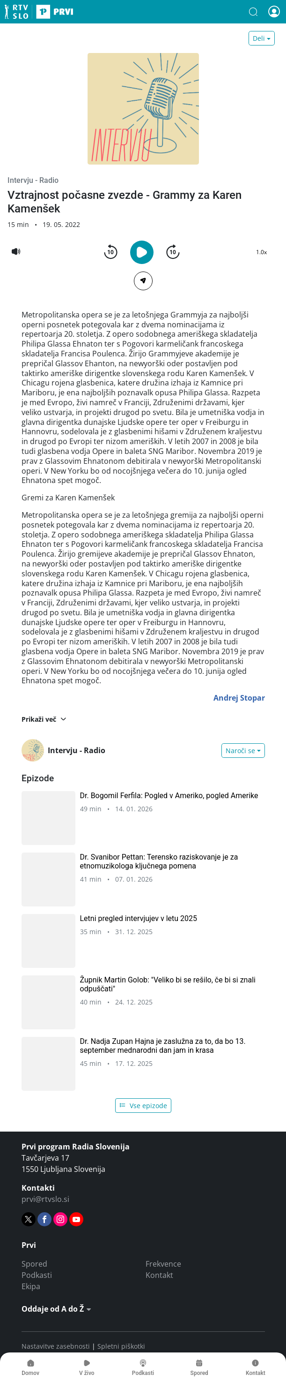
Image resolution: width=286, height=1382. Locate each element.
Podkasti (37, 1275)
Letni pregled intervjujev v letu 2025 (139, 918)
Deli (259, 38)
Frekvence (163, 1264)
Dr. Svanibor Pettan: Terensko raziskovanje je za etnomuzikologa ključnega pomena (159, 861)
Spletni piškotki (121, 1346)
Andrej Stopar (239, 698)
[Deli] (143, 281)
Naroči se (240, 750)
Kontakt (159, 1275)
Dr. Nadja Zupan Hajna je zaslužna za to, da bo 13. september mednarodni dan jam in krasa (163, 1046)
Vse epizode (143, 1105)
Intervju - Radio (33, 180)
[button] (253, 11)
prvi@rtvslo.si (45, 1199)
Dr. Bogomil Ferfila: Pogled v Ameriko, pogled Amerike (169, 795)
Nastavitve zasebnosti (56, 1346)
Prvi (39, 12)
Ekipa (31, 1286)
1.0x (261, 252)
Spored (34, 1264)
